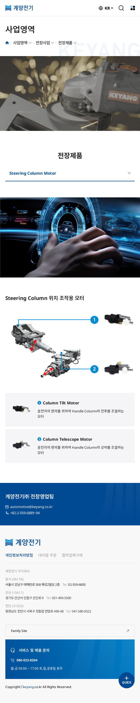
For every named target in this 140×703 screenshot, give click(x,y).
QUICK (126, 682)
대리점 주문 (47, 555)
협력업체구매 (72, 555)
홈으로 (7, 42)
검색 (121, 8)
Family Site (19, 630)
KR (107, 8)
